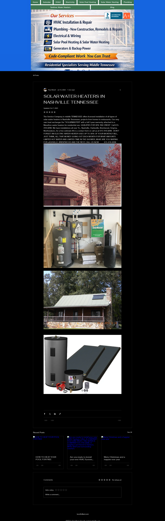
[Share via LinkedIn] (55, 414)
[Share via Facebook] (45, 414)
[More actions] (120, 89)
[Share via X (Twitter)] (50, 414)
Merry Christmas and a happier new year (114, 458)
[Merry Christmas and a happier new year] (116, 444)
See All (129, 432)
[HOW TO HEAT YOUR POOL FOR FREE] (48, 444)
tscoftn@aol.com (83, 514)
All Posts (36, 75)
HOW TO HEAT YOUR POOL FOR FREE (46, 458)
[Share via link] (60, 414)
